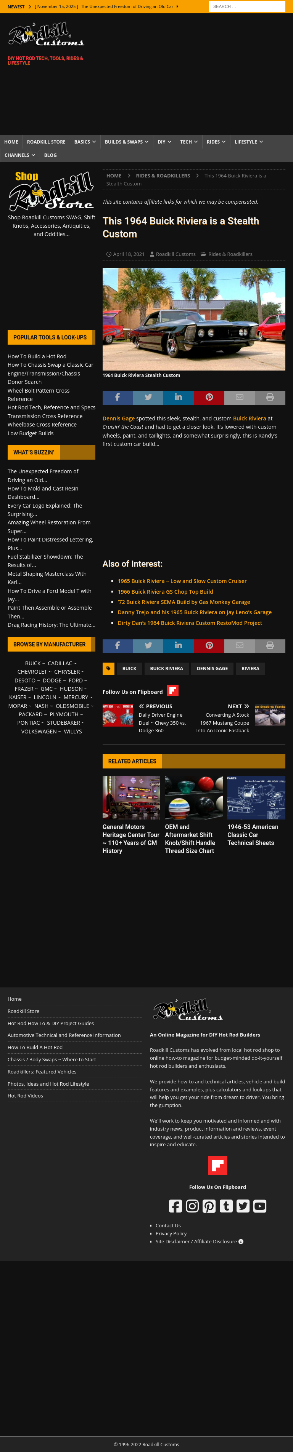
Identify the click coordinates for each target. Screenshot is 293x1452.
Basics (82, 142)
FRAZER (23, 688)
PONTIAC (28, 722)
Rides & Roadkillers (230, 254)
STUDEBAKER (63, 722)
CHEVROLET (32, 671)
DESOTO (24, 680)
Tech (186, 142)
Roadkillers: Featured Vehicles (42, 1071)
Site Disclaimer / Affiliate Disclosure (199, 1241)
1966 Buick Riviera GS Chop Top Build (165, 591)
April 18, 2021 (129, 254)
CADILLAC (60, 663)
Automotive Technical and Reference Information (64, 1035)
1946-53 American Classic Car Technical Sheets (252, 835)
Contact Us (168, 1225)
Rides (213, 142)
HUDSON (71, 688)
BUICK (33, 663)
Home (11, 142)
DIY (161, 142)
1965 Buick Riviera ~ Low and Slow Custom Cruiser (182, 581)
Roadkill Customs (176, 254)
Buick (129, 668)
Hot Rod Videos (25, 1095)
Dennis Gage (119, 418)
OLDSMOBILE (72, 705)
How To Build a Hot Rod (37, 356)
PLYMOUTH (64, 714)
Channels (17, 155)
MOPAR (17, 705)
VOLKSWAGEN (39, 731)
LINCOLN (45, 697)
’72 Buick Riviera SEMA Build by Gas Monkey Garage (184, 601)
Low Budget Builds (30, 433)
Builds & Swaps (124, 142)
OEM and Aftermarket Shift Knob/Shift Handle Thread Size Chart (190, 838)
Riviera (250, 668)
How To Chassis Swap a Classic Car (50, 364)
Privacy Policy (171, 1233)
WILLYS (73, 731)
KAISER (17, 697)
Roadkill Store (46, 142)
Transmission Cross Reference (45, 416)
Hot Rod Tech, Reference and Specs (51, 407)
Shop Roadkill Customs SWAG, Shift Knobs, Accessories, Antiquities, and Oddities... (51, 226)
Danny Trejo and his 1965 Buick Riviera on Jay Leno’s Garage (195, 612)
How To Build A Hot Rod (35, 1047)
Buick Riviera (249, 418)
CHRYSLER (67, 671)
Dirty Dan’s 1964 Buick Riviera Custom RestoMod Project (190, 622)
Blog (50, 155)
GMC (46, 688)
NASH (41, 705)
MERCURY (76, 697)
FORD (76, 680)
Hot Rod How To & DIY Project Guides (51, 1023)
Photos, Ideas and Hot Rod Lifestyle (48, 1083)
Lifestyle (246, 142)
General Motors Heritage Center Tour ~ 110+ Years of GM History (131, 838)
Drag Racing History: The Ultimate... (51, 624)
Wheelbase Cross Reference (42, 424)
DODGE (52, 680)
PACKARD (30, 714)
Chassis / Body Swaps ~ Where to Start (52, 1059)
